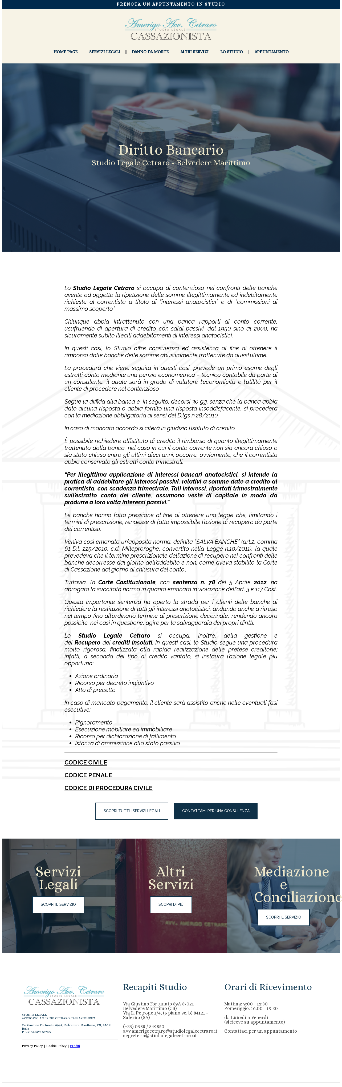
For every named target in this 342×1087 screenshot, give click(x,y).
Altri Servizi (194, 51)
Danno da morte (150, 51)
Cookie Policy (56, 1048)
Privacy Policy (32, 1048)
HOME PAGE (66, 51)
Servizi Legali (104, 51)
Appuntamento (272, 51)
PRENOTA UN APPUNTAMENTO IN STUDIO (171, 4)
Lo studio (231, 51)
